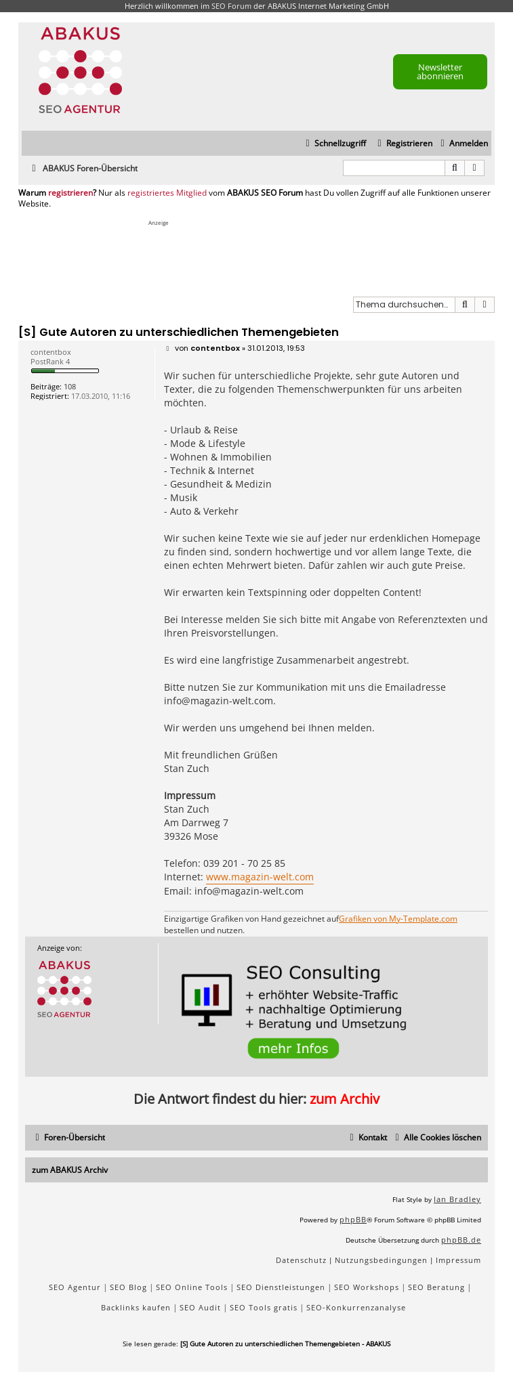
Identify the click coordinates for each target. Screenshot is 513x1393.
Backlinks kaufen (136, 1307)
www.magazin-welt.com (260, 876)
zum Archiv (344, 1099)
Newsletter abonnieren (440, 71)
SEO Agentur (75, 1287)
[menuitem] (462, 144)
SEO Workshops (366, 1287)
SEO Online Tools (192, 1287)
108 (70, 386)
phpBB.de (461, 1240)
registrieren (70, 193)
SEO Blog (128, 1287)
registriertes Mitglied (167, 193)
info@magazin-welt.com (218, 700)
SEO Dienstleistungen (281, 1287)
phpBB (353, 1219)
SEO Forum (231, 6)
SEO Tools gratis (263, 1307)
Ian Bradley (457, 1199)
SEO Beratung (436, 1287)
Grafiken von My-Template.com (398, 919)
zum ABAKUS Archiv (70, 1170)
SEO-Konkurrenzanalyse (356, 1307)
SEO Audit (200, 1307)
